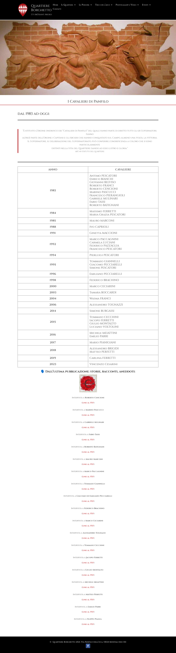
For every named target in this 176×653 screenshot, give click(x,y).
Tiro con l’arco (102, 5)
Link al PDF (88, 402)
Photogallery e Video (126, 5)
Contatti (57, 9)
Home (55, 5)
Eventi (145, 5)
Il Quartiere (67, 5)
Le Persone (84, 5)
